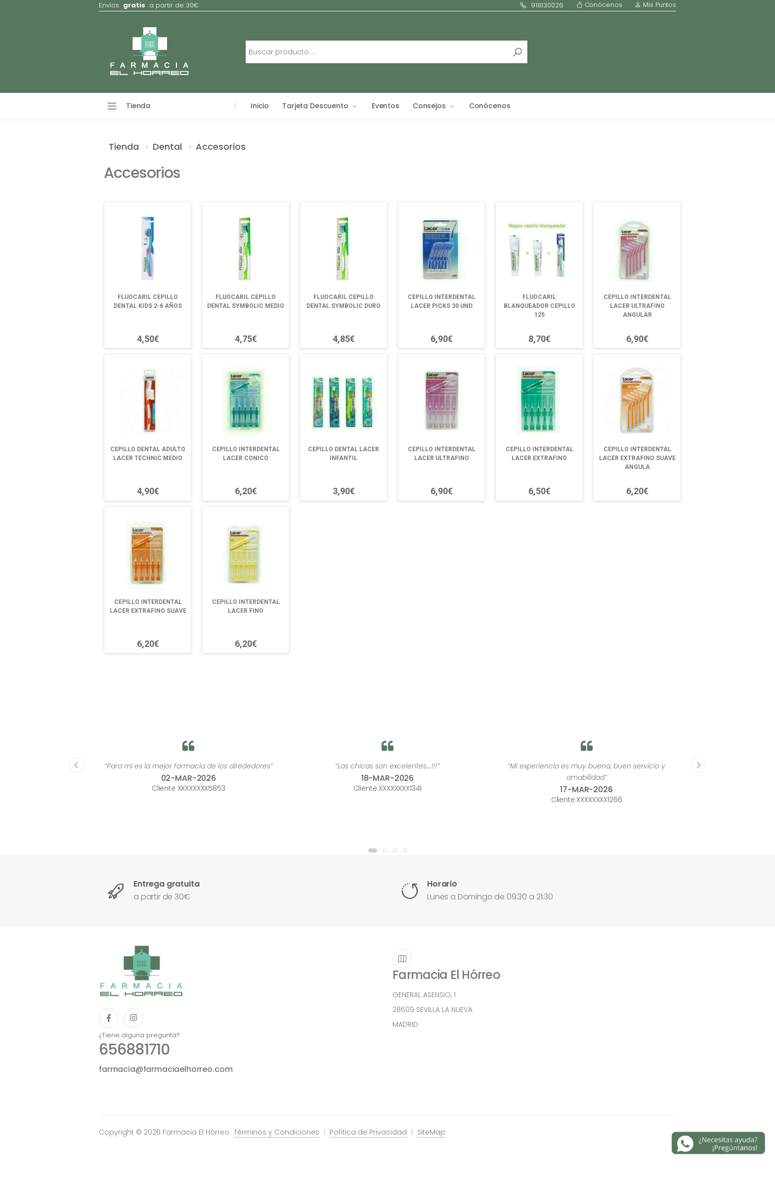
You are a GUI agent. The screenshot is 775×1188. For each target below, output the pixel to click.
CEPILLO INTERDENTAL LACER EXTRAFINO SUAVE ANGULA (637, 458)
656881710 (134, 1049)
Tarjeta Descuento (315, 106)
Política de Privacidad (368, 1132)
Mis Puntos (655, 4)
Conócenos (599, 4)
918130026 (541, 5)
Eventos (385, 106)
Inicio (260, 106)
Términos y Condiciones (276, 1132)
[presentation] (76, 765)
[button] (372, 850)
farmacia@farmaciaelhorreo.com (165, 1069)
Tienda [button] (138, 106)
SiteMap (431, 1132)
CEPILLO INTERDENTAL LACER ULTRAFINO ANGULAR (637, 306)
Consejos (429, 106)
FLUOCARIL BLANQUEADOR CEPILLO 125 (539, 306)
